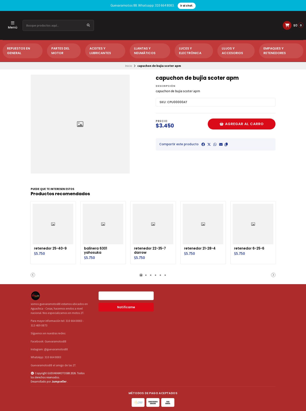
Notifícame (126, 307)
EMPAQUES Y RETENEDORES (274, 50)
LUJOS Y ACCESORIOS (232, 50)
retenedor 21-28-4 (201, 248)
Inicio (128, 66)
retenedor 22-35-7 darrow (151, 250)
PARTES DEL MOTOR (60, 50)
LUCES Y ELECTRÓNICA (190, 50)
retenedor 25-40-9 (51, 248)
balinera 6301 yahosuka (96, 250)
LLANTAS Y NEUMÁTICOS (145, 50)
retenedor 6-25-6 (250, 248)
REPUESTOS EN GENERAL (18, 50)
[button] (226, 144)
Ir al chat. (186, 5)
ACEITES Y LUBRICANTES (100, 50)
